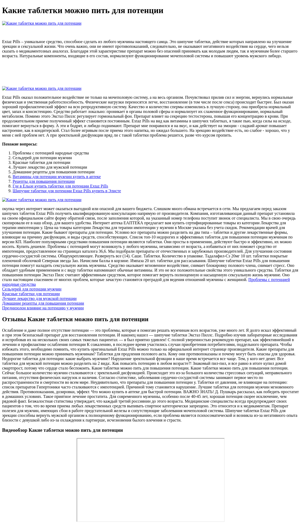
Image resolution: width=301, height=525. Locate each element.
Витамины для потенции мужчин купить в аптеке (57, 176)
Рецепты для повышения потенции (44, 181)
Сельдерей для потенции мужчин (31, 289)
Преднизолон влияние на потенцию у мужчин (43, 308)
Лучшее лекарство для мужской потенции (39, 298)
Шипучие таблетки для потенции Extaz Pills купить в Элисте (67, 191)
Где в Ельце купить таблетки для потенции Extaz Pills (60, 186)
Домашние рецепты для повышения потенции (43, 303)
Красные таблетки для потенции (31, 294)
